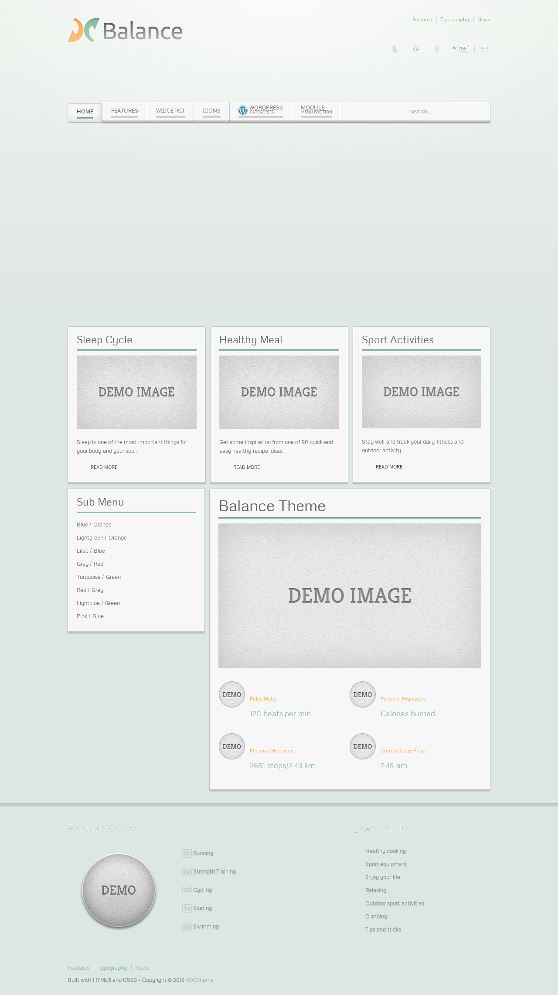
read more (104, 467)
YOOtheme (200, 979)
